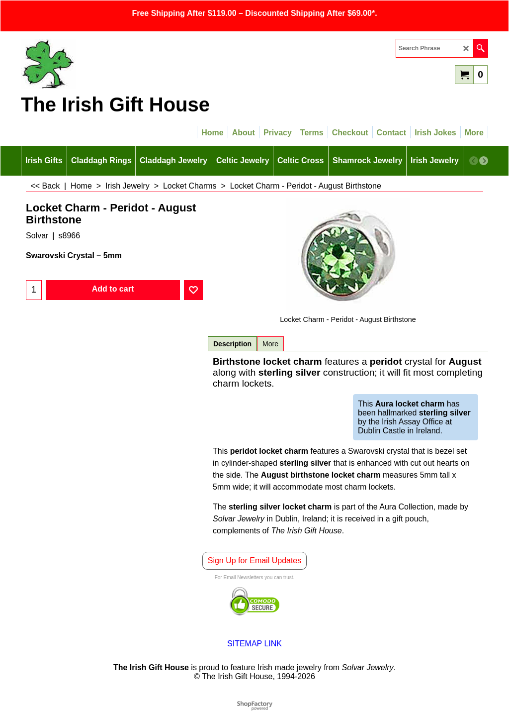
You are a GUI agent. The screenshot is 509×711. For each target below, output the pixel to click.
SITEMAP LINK (254, 643)
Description (232, 344)
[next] (483, 160)
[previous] (473, 160)
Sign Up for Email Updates (255, 560)
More (270, 344)
